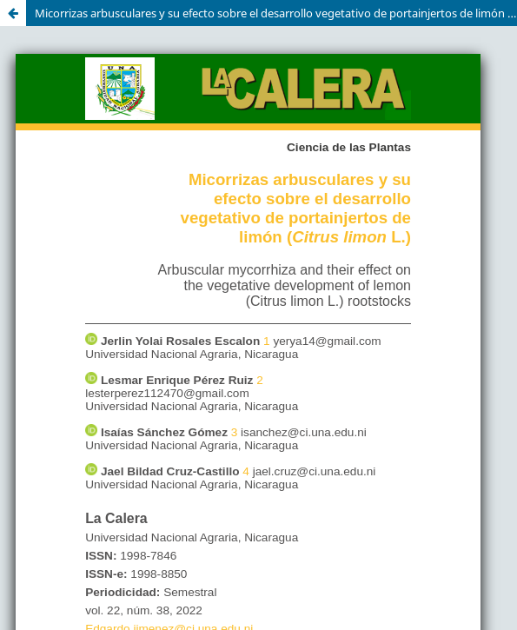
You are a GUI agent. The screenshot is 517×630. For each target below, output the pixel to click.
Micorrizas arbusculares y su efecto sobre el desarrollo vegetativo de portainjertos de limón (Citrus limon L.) (276, 13)
